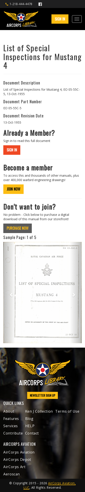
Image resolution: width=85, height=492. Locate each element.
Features (11, 418)
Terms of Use (67, 411)
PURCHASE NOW (17, 228)
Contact (32, 433)
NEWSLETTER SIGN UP (42, 395)
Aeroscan (11, 474)
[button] (9, 292)
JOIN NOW (13, 189)
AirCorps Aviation (19, 452)
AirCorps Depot (17, 459)
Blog (29, 418)
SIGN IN (60, 19)
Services (10, 425)
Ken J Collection (39, 411)
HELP (30, 425)
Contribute (13, 433)
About (8, 411)
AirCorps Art (14, 466)
